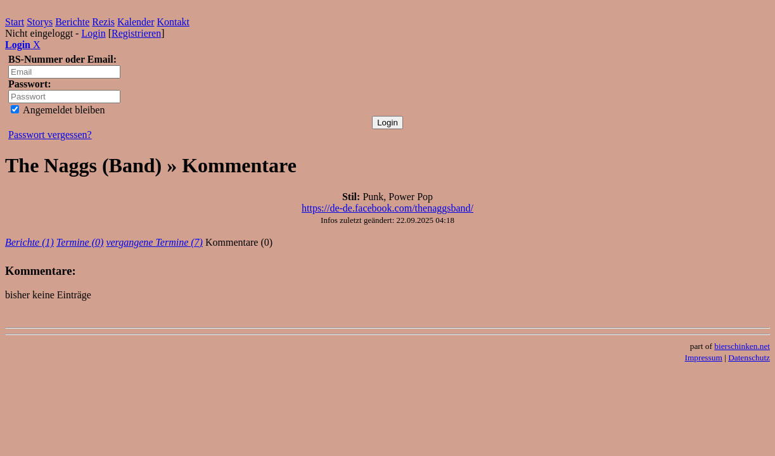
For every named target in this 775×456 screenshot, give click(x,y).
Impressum (703, 357)
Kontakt (173, 21)
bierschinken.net (742, 346)
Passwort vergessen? (50, 134)
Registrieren (136, 33)
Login (93, 33)
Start (14, 21)
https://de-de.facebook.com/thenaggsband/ (387, 208)
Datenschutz (749, 357)
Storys (40, 21)
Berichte (72, 21)
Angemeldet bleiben (58, 109)
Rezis (103, 21)
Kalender (136, 21)
